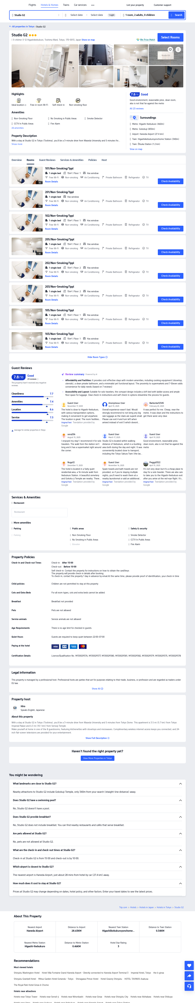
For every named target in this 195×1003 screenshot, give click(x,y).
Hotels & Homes (49, 5)
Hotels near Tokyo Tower (25, 997)
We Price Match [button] (147, 39)
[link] (135, 5)
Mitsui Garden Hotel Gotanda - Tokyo (55, 979)
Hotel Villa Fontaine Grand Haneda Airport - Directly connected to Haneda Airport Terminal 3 (85, 973)
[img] (45, 65)
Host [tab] (104, 160)
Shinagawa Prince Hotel (87, 979)
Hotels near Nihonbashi (72, 997)
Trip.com (123, 907)
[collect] (189, 965)
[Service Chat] (189, 986)
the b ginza (158, 973)
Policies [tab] (92, 160)
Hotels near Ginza (94, 997)
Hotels (133, 907)
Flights (32, 5)
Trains (66, 5)
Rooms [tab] (30, 160)
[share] (189, 975)
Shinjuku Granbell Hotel (25, 979)
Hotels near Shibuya (163, 997)
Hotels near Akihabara (141, 997)
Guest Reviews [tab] (47, 160)
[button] (93, 5)
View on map (136, 149)
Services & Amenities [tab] (71, 160)
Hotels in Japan (146, 907)
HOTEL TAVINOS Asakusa (136, 979)
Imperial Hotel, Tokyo (141, 973)
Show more (17, 144)
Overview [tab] (17, 160)
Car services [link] (80, 5)
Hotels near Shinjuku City (116, 997)
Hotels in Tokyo (164, 907)
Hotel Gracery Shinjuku (111, 979)
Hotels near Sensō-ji (49, 997)
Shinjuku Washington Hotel (26, 973)
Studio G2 (20, 35)
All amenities (18, 128)
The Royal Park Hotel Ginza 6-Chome (31, 985)
